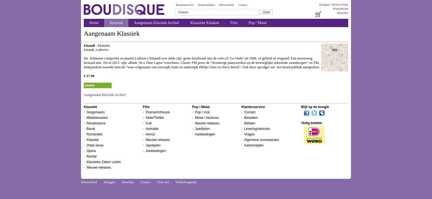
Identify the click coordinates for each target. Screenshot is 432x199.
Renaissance (96, 123)
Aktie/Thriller (155, 118)
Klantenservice (185, 4)
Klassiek (116, 23)
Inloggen (324, 4)
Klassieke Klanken (204, 23)
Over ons (163, 182)
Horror (150, 134)
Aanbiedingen (156, 151)
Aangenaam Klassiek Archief (156, 23)
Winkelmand (340, 8)
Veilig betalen (311, 123)
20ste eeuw (95, 145)
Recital (92, 156)
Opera (91, 151)
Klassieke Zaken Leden (104, 162)
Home (94, 23)
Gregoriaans (96, 112)
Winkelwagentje (186, 182)
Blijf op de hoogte (315, 107)
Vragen (249, 134)
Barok (91, 129)
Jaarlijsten (153, 145)
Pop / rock (202, 112)
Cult (149, 123)
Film (233, 23)
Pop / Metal (257, 23)
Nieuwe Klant (339, 4)
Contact (242, 4)
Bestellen (342, 12)
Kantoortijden (206, 4)
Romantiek (94, 134)
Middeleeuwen (97, 118)
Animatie (152, 129)
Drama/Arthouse (158, 112)
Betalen (249, 123)
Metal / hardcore (207, 118)
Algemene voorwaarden (261, 140)
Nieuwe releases (99, 167)
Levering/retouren (257, 129)
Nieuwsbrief (226, 4)
